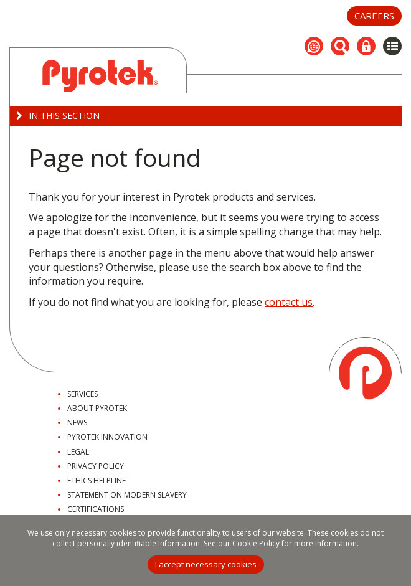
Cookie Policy (256, 543)
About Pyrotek (97, 408)
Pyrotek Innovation (107, 437)
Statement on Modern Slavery (127, 494)
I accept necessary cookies (206, 564)
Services (82, 394)
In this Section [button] (58, 115)
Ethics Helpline (96, 480)
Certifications (95, 509)
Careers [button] (374, 15)
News (77, 422)
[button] (314, 46)
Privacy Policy (95, 466)
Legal (78, 452)
